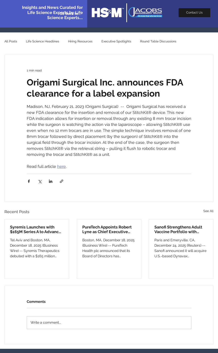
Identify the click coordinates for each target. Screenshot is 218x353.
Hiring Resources (80, 41)
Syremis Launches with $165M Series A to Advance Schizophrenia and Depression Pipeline (35, 229)
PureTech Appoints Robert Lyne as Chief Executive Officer (107, 229)
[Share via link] (61, 181)
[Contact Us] (194, 12)
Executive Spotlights (116, 41)
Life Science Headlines (42, 41)
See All (208, 211)
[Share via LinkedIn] (50, 181)
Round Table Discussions (158, 41)
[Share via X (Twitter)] (40, 181)
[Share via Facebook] (29, 181)
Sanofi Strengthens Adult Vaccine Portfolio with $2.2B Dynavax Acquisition (179, 229)
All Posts (10, 41)
